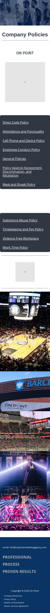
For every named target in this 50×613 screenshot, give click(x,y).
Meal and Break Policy (19, 184)
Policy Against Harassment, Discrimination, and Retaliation (23, 171)
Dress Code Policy (16, 122)
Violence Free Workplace (21, 238)
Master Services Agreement (16, 606)
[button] (3, 272)
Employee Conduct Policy (21, 149)
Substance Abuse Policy (20, 220)
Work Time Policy (15, 247)
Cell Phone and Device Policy (24, 140)
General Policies (14, 159)
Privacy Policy (10, 599)
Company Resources (13, 596)
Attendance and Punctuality (23, 131)
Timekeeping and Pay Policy (23, 229)
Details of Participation (14, 602)
